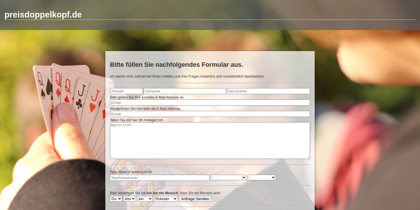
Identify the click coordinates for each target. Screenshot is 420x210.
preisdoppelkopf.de (43, 14)
